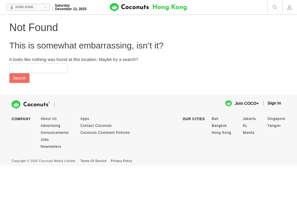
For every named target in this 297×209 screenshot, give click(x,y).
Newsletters (51, 147)
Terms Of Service (93, 161)
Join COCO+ (242, 103)
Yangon (273, 126)
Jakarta (249, 119)
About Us (49, 119)
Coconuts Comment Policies (105, 133)
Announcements (55, 133)
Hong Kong (221, 133)
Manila (248, 133)
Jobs (45, 140)
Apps (84, 119)
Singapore (276, 119)
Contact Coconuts (96, 126)
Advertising (50, 126)
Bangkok (219, 126)
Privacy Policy (121, 161)
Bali (215, 119)
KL (245, 126)
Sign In (274, 103)
